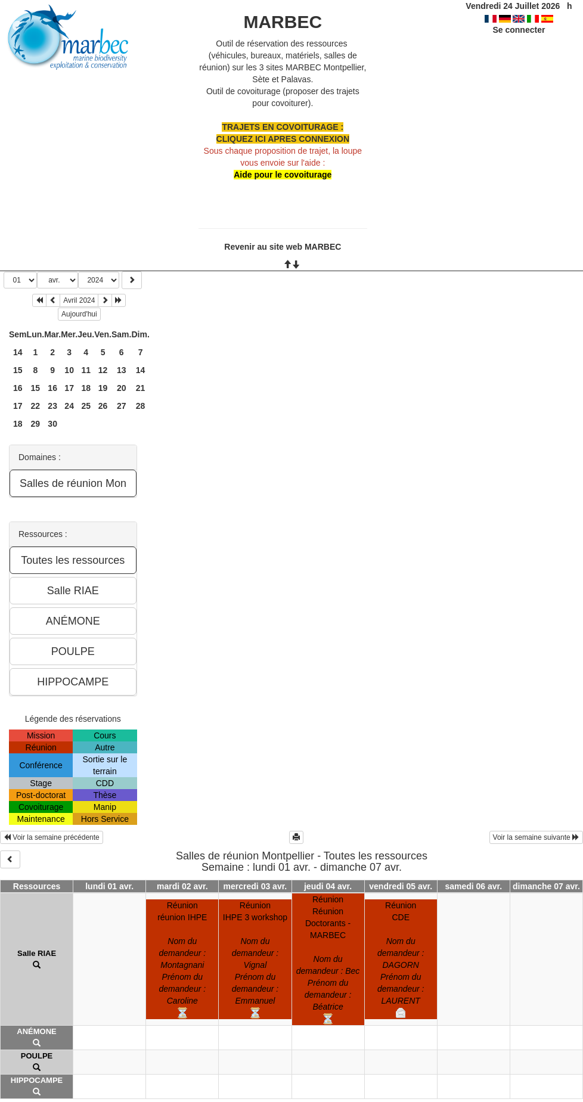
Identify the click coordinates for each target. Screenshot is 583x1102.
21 (140, 388)
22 (36, 406)
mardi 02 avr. (182, 886)
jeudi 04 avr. (328, 886)
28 (140, 406)
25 (86, 406)
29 (36, 424)
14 (18, 352)
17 (69, 388)
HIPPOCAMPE (37, 1080)
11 (86, 370)
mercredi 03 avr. (255, 886)
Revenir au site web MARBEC (282, 247)
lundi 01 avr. (109, 886)
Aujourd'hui (79, 314)
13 (121, 370)
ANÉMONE (36, 1031)
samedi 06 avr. (473, 886)
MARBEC (282, 22)
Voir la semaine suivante (536, 837)
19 (103, 388)
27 (121, 406)
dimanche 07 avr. (546, 886)
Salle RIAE (36, 953)
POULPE (36, 1055)
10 (69, 370)
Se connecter (518, 30)
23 (52, 406)
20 (121, 388)
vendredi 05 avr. (400, 886)
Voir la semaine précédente (52, 837)
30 (52, 424)
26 (103, 406)
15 (18, 370)
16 (18, 388)
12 (103, 370)
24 (69, 406)
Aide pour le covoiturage (282, 174)
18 (86, 388)
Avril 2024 (79, 300)
